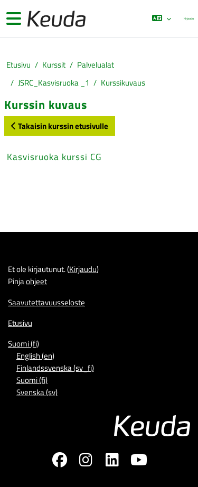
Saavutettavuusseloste (46, 302)
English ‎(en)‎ (35, 356)
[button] (161, 18)
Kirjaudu (189, 18)
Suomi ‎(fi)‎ (23, 344)
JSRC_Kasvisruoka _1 (53, 83)
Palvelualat (95, 65)
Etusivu (18, 65)
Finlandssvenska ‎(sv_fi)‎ (55, 368)
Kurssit (53, 65)
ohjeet (36, 281)
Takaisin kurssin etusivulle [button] (59, 126)
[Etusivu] (55, 19)
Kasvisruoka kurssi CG (54, 157)
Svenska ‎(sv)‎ (37, 392)
